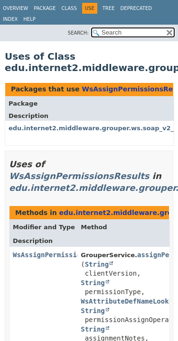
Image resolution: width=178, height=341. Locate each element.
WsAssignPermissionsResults (79, 176)
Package (45, 8)
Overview (15, 8)
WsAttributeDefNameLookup (129, 301)
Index (10, 19)
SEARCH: (78, 33)
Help (29, 19)
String (97, 264)
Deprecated (136, 8)
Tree (109, 8)
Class (68, 8)
